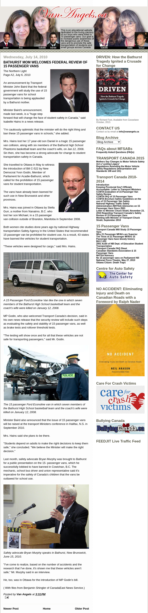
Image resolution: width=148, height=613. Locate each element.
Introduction (102, 185)
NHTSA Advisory (105, 255)
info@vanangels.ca (129, 131)
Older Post (82, 608)
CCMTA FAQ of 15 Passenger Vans (114, 196)
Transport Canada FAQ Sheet (111, 248)
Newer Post (11, 608)
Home (46, 608)
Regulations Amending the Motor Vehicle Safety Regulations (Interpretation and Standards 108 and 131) (117, 168)
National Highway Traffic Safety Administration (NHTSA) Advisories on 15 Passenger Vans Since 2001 (118, 206)
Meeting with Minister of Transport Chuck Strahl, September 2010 (118, 219)
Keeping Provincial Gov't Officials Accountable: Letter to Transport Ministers (118, 188)
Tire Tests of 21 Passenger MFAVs (114, 236)
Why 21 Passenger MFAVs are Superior (117, 234)
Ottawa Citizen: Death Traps (111, 262)
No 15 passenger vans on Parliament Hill (117, 258)
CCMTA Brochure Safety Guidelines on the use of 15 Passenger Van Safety (118, 200)
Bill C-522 (101, 241)
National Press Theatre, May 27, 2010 (115, 260)
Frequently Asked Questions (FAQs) (115, 152)
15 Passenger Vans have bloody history (115, 237)
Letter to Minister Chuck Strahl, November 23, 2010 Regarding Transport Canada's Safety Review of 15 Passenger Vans (120, 213)
